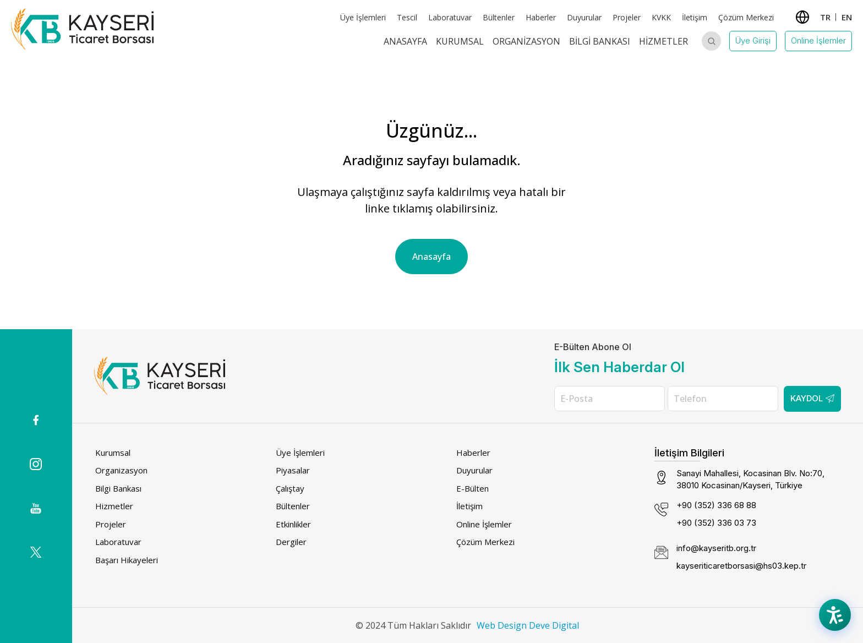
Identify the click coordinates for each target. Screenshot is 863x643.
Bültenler (499, 17)
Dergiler (291, 541)
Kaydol (812, 398)
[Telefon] (723, 398)
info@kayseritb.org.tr (716, 548)
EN (847, 17)
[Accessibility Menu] (835, 615)
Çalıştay (290, 488)
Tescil (407, 17)
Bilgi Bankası (599, 41)
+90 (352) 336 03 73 (716, 522)
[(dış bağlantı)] (36, 420)
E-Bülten (472, 488)
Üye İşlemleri (363, 17)
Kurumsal (460, 41)
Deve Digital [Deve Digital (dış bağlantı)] (554, 625)
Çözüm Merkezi (746, 17)
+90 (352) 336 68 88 (716, 505)
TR (825, 17)
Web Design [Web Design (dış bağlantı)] (502, 625)
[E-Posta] (609, 398)
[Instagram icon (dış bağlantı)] (36, 464)
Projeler (627, 17)
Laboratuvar (450, 17)
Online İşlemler (818, 40)
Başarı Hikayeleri (126, 559)
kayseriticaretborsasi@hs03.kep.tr (741, 565)
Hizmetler (663, 41)
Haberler (541, 17)
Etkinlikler (293, 524)
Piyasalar (293, 470)
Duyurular (584, 17)
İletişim (694, 17)
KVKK (661, 17)
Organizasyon (526, 41)
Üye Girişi (753, 40)
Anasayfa (405, 41)
